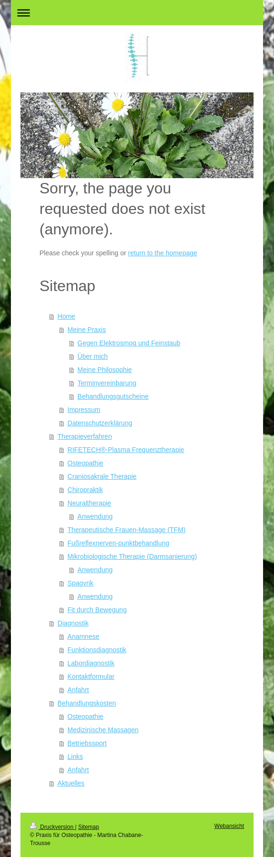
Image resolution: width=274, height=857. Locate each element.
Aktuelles (71, 783)
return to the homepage (162, 253)
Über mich (93, 356)
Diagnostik (73, 623)
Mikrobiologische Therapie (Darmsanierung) (132, 556)
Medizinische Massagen (103, 730)
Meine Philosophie (105, 369)
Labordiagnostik (91, 663)
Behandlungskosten (87, 703)
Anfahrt (78, 690)
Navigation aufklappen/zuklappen (137, 12)
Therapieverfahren (85, 436)
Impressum (84, 409)
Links (75, 756)
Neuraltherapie (89, 503)
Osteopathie (86, 463)
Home (66, 316)
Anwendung (95, 516)
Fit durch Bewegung (97, 610)
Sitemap (88, 827)
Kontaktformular (91, 676)
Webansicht (229, 826)
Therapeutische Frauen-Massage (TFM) (127, 530)
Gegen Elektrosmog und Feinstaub (129, 343)
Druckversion (52, 827)
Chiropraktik (85, 490)
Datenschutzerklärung (100, 423)
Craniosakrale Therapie (102, 476)
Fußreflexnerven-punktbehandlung (118, 543)
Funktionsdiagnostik (97, 650)
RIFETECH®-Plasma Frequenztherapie (126, 450)
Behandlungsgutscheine (113, 396)
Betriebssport (87, 743)
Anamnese (83, 636)
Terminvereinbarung (107, 383)
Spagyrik (80, 583)
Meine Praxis (87, 329)
